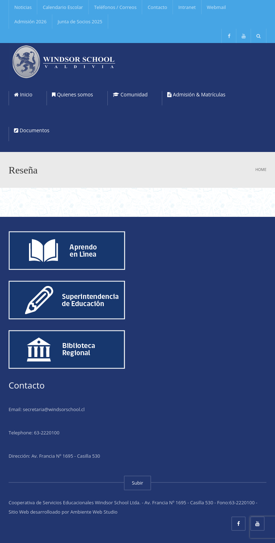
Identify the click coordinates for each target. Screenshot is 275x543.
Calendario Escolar (63, 7)
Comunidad (130, 94)
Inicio (23, 94)
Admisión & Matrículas (196, 94)
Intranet (187, 7)
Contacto (157, 7)
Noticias (23, 7)
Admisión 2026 (30, 21)
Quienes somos (72, 94)
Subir (137, 483)
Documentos (31, 130)
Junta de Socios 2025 (80, 21)
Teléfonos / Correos (115, 7)
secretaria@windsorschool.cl (54, 409)
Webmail (216, 7)
